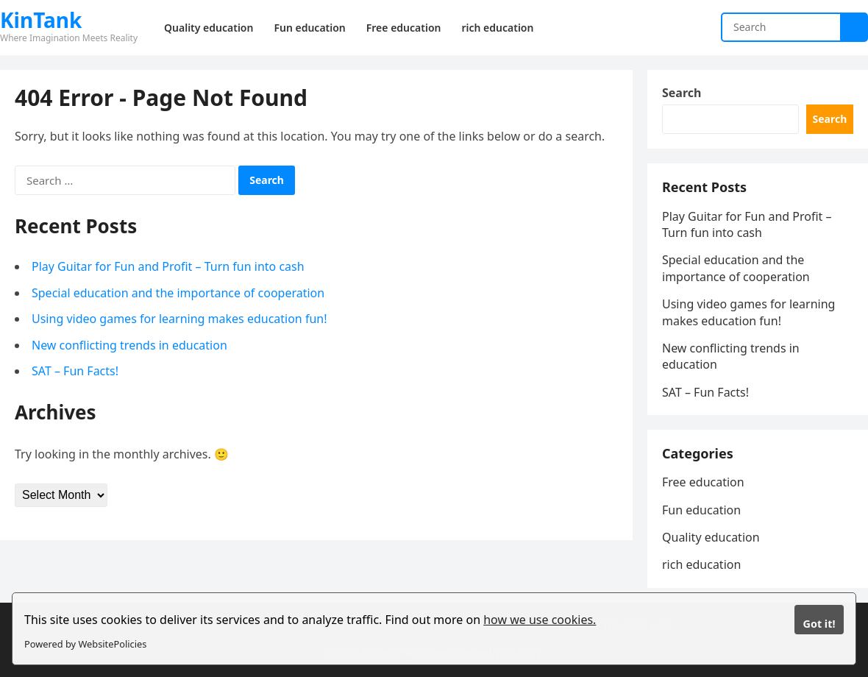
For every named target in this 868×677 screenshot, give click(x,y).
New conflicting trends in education (129, 345)
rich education (701, 564)
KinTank (41, 20)
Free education (703, 482)
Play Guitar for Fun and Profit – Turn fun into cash (168, 266)
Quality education (711, 537)
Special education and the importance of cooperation (178, 293)
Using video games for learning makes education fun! (179, 319)
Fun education (701, 510)
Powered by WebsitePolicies (85, 644)
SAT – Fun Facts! (75, 371)
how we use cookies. (539, 620)
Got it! (819, 624)
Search (681, 93)
